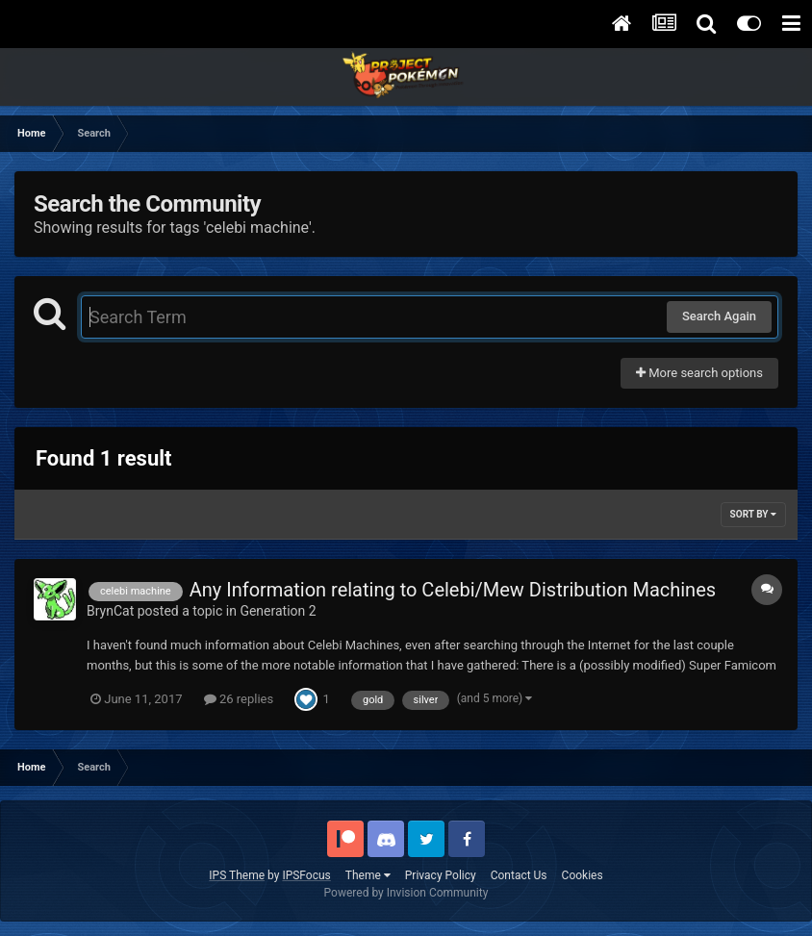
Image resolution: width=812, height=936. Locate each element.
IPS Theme (237, 875)
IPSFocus (306, 875)
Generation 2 (278, 611)
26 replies (238, 699)
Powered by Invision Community (406, 892)
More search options (699, 373)
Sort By (753, 514)
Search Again (719, 316)
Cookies (582, 875)
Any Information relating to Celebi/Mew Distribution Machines (453, 589)
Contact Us (519, 875)
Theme (368, 875)
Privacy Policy (440, 875)
